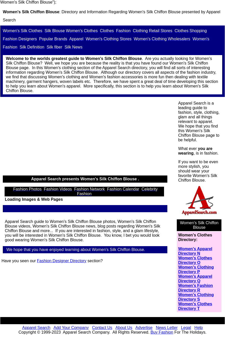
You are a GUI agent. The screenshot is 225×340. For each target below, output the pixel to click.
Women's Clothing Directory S (196, 297)
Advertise (144, 327)
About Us (124, 327)
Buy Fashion (162, 332)
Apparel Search (36, 327)
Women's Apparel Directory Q (195, 278)
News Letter (167, 327)
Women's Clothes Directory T (195, 306)
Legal (186, 327)
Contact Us (102, 327)
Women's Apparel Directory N (195, 251)
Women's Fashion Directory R (195, 287)
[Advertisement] (87, 136)
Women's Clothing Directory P (196, 269)
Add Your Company (71, 327)
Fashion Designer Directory (61, 261)
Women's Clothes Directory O (195, 260)
